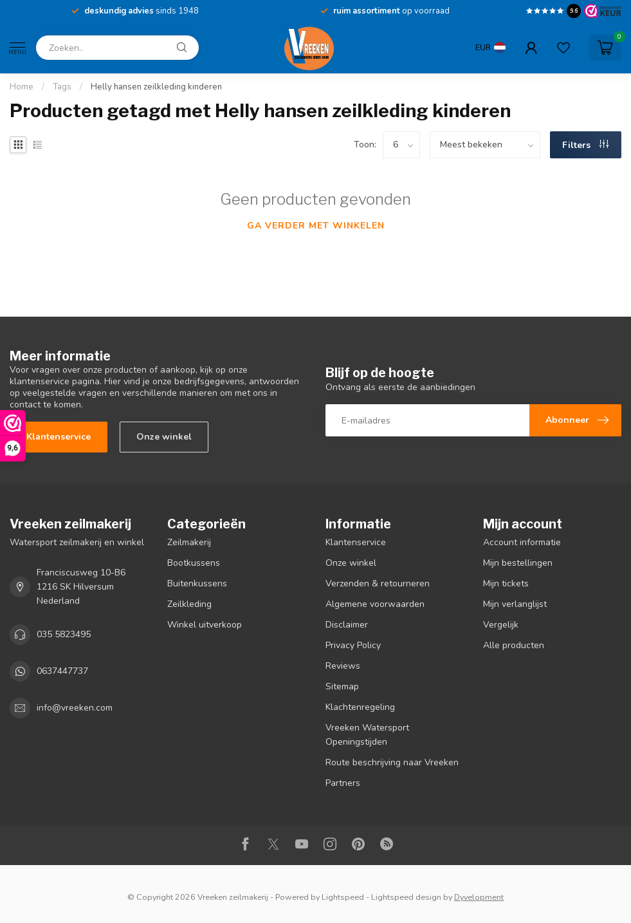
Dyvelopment (479, 896)
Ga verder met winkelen (316, 225)
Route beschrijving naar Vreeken (392, 762)
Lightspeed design (406, 896)
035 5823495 (64, 634)
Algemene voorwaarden (375, 604)
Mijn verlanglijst (515, 604)
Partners (342, 783)
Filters (585, 145)
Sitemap (342, 686)
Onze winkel (164, 437)
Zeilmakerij (189, 542)
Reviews (342, 666)
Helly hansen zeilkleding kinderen (156, 87)
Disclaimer (346, 625)
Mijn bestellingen (518, 563)
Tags (62, 87)
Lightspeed (343, 896)
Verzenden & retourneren (377, 583)
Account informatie (522, 542)
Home (21, 87)
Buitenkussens (197, 583)
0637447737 (62, 671)
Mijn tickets (506, 583)
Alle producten (513, 645)
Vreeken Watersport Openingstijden (367, 735)
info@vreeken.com (75, 708)
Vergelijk (500, 625)
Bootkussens (193, 563)
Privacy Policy (353, 645)
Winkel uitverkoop (204, 625)
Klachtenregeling (360, 707)
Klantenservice (58, 437)
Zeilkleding (189, 604)
